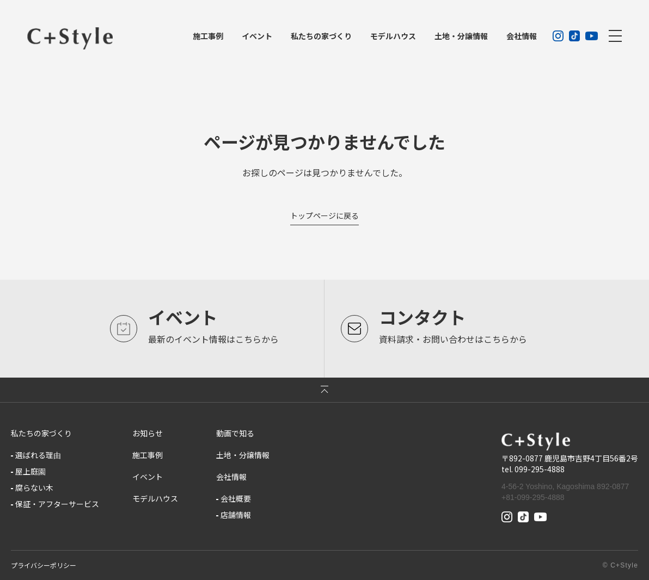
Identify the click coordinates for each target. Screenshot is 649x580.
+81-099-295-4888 (533, 497)
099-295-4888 (540, 469)
